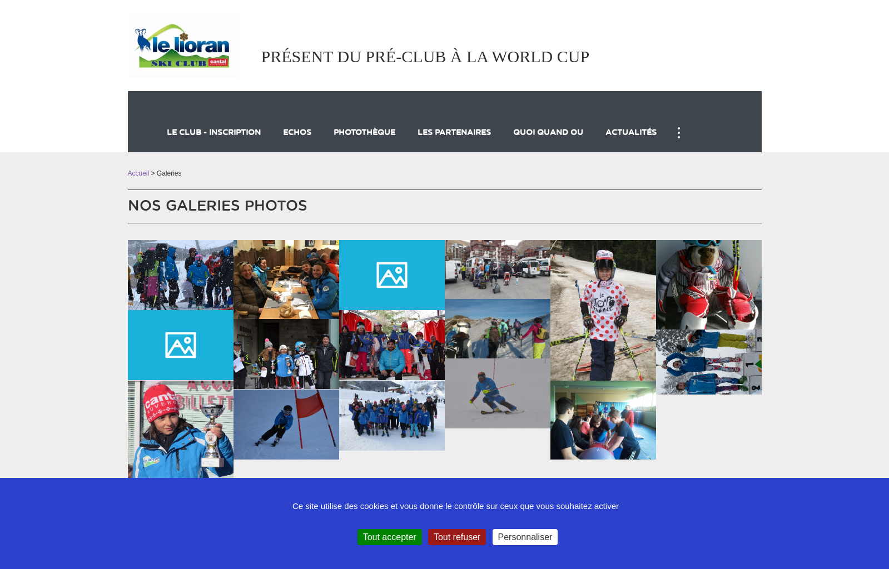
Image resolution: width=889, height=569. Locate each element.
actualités (631, 133)
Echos (297, 133)
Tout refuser (457, 537)
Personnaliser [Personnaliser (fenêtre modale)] (525, 537)
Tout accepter (389, 537)
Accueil (139, 173)
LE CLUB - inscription (214, 133)
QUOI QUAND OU (548, 133)
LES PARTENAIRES (454, 133)
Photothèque (364, 133)
